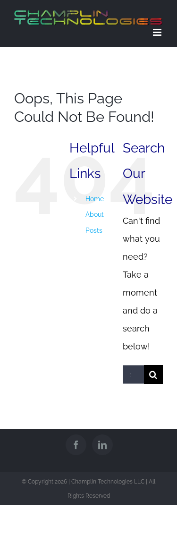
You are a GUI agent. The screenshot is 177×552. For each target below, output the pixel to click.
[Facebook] (76, 444)
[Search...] (133, 374)
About (94, 214)
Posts (93, 230)
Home (94, 199)
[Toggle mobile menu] (158, 32)
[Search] (153, 374)
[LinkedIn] (102, 444)
